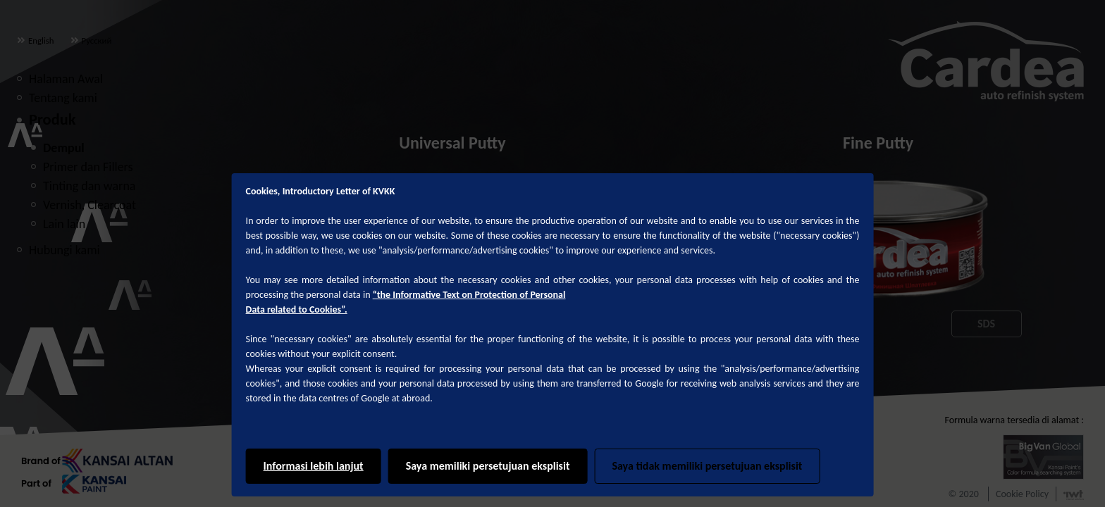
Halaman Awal (66, 79)
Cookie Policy (1022, 494)
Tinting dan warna (89, 186)
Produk (52, 119)
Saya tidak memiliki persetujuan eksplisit (707, 465)
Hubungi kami (64, 250)
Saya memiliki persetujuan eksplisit (488, 465)
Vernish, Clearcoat (89, 205)
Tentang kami (63, 98)
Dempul (64, 148)
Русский (91, 40)
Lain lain (64, 224)
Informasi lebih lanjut (314, 465)
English (35, 40)
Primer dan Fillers (88, 167)
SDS (986, 323)
